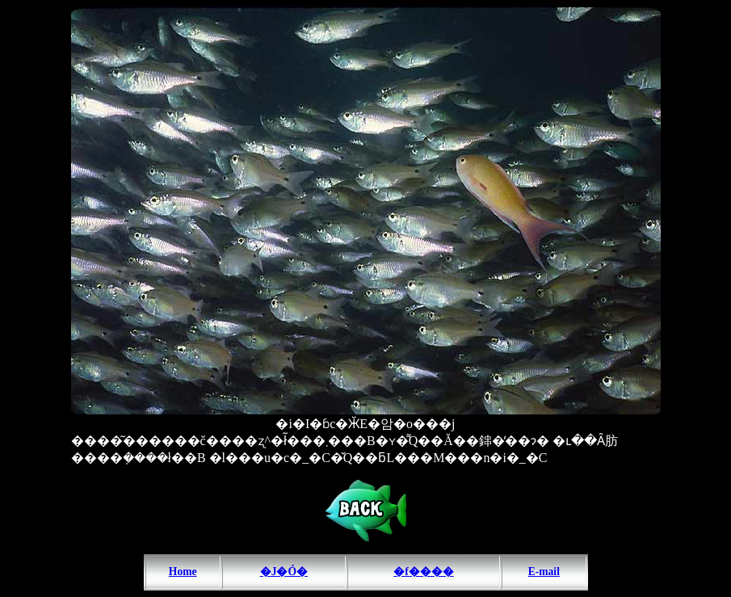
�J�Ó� (284, 571)
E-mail (544, 571)
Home (183, 571)
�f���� (423, 571)
